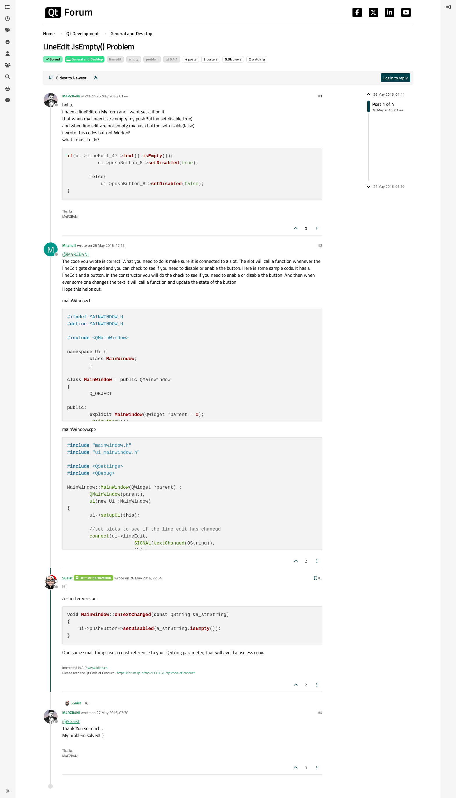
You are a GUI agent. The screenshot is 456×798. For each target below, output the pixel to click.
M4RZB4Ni (71, 96)
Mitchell (69, 245)
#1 (320, 96)
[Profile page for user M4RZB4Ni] (51, 100)
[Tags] (7, 30)
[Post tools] (317, 228)
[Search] (7, 76)
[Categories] (7, 7)
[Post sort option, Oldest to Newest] (67, 77)
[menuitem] (448, 7)
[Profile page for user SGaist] (51, 582)
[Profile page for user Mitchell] (51, 249)
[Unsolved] (7, 100)
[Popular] (7, 42)
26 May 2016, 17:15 (108, 245)
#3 (320, 578)
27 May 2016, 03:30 (112, 712)
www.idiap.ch (97, 667)
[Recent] (7, 18)
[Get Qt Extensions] (7, 88)
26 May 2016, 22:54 (146, 578)
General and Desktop (84, 59)
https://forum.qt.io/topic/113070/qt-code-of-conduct (156, 673)
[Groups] (7, 65)
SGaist (67, 578)
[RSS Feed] (95, 77)
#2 (320, 245)
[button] (7, 791)
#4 (320, 712)
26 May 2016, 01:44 (112, 96)
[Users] (7, 53)
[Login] (448, 7)
